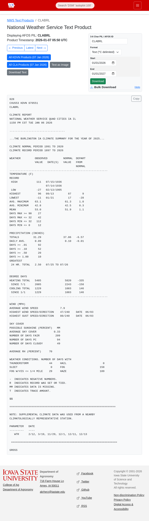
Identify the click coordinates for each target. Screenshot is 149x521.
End (92, 69)
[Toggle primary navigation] (137, 5)
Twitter (83, 482)
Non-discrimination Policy (129, 495)
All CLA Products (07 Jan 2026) (28, 64)
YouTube (84, 498)
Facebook (85, 474)
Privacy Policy (122, 499)
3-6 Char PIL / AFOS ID (101, 36)
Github (83, 490)
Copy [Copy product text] (136, 98)
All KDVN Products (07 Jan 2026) (29, 57)
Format (94, 47)
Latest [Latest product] (29, 47)
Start (92, 58)
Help (137, 87)
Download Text (18, 72)
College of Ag (11, 484)
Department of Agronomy (18, 489)
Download (98, 81)
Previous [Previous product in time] (16, 48)
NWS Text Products (20, 20)
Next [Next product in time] (41, 48)
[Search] (75, 5)
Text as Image (60, 64)
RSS (82, 506)
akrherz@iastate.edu (52, 491)
